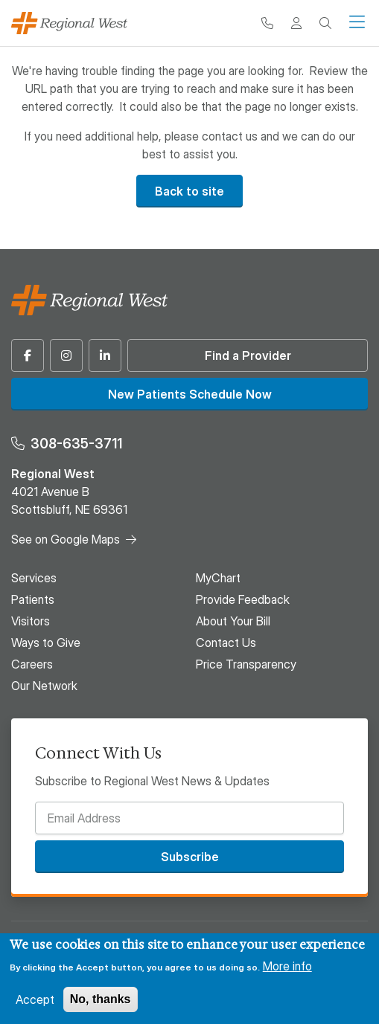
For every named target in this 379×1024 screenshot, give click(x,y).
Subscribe (190, 856)
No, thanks (100, 999)
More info (287, 966)
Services (34, 577)
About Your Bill (233, 621)
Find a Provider (248, 355)
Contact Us (226, 642)
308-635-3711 (76, 443)
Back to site (189, 191)
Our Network (44, 685)
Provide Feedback (243, 599)
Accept (35, 999)
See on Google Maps (65, 539)
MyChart (218, 577)
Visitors (30, 621)
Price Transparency (246, 664)
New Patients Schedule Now (190, 394)
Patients (32, 599)
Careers (32, 664)
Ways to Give (45, 642)
